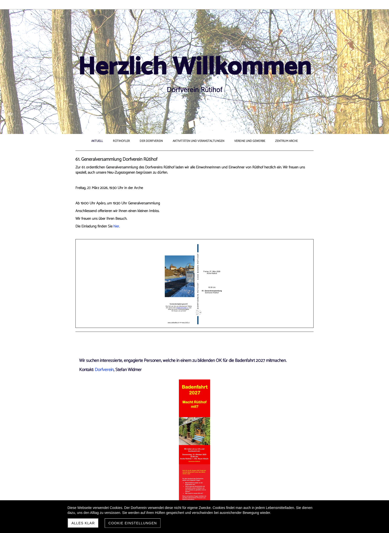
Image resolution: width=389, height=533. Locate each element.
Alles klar (83, 523)
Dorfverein (104, 305)
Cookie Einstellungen (132, 523)
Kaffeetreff (274, 188)
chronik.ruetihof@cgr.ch (242, 397)
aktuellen (281, 201)
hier (116, 237)
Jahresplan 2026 (95, 495)
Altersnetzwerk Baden (282, 172)
